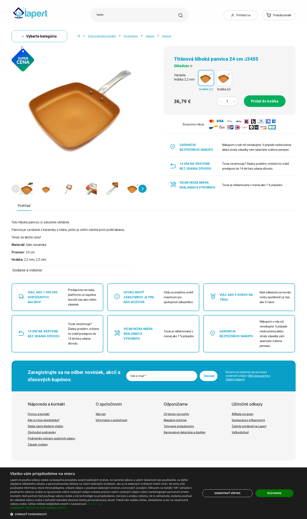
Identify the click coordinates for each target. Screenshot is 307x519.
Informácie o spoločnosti (111, 420)
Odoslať (209, 376)
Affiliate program (242, 414)
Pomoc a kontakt (39, 414)
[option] (26, 189)
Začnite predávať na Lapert (249, 426)
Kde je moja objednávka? (43, 420)
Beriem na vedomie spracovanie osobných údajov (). (248, 375)
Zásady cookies (38, 444)
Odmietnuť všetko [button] (227, 493)
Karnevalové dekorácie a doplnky (185, 432)
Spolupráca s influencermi (248, 420)
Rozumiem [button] (274, 493)
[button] (16, 189)
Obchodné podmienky (42, 432)
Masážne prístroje (175, 420)
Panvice (166, 36)
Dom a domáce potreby (102, 36)
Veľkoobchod (240, 432)
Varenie (149, 36)
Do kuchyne (131, 36)
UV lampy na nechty (176, 414)
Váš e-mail (138, 376)
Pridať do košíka (264, 101)
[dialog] (153, 493)
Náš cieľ (101, 414)
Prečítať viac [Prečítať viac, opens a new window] (95, 504)
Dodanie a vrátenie (27, 270)
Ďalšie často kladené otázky (45, 426)
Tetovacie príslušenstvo (179, 426)
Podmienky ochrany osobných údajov (51, 438)
